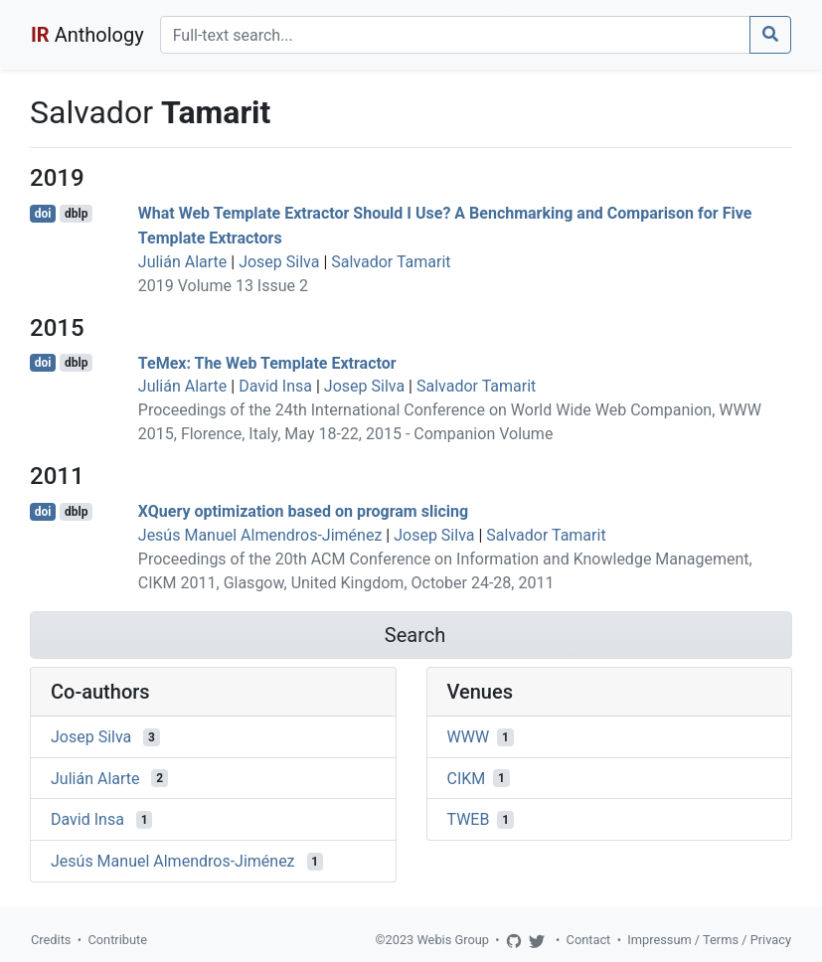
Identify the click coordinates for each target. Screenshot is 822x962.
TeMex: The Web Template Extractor (267, 362)
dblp (76, 214)
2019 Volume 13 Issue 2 (223, 285)
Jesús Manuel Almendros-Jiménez (260, 535)
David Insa (275, 386)
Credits (51, 939)
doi (43, 214)
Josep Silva (279, 261)
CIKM (466, 777)
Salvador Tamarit (390, 261)
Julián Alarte (183, 261)
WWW (468, 736)
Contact (589, 939)
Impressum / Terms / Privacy (709, 939)
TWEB (468, 819)
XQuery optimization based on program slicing (303, 511)
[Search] (455, 35)
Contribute (117, 939)
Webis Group (452, 939)
